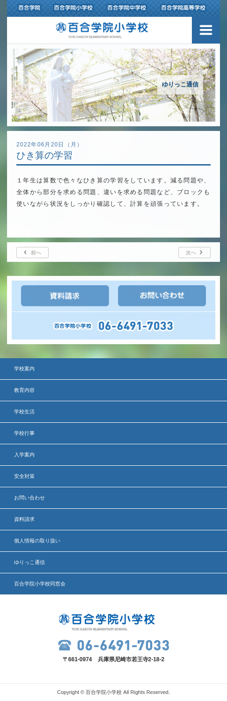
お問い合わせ (29, 497)
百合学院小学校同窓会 (40, 583)
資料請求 (24, 519)
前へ (36, 252)
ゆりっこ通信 (29, 562)
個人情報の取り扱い (37, 540)
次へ (191, 252)
